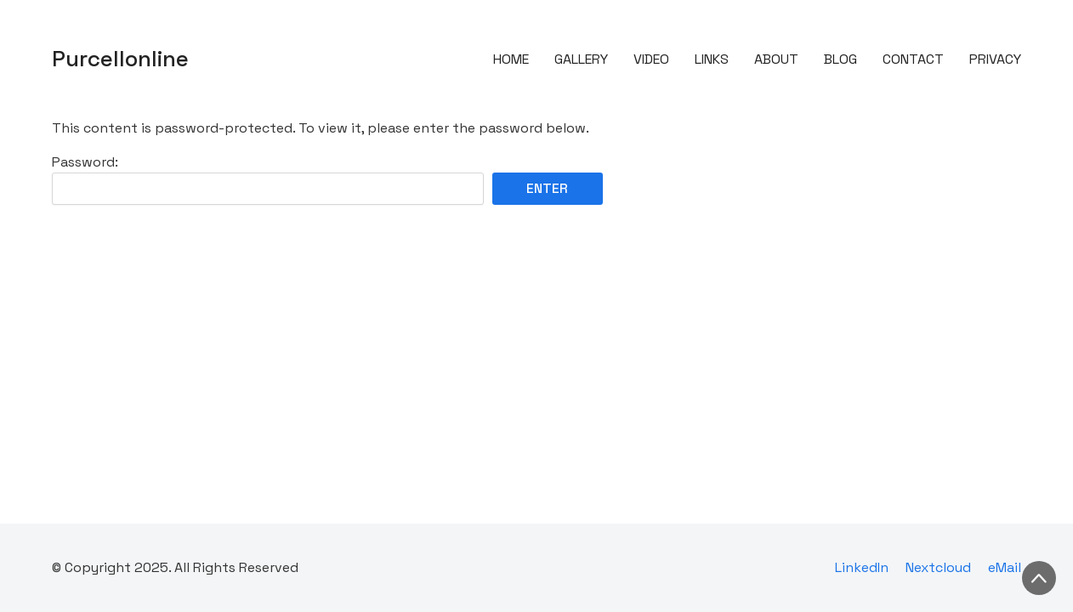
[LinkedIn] (861, 567)
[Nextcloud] (938, 567)
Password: (268, 179)
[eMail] (1004, 567)
